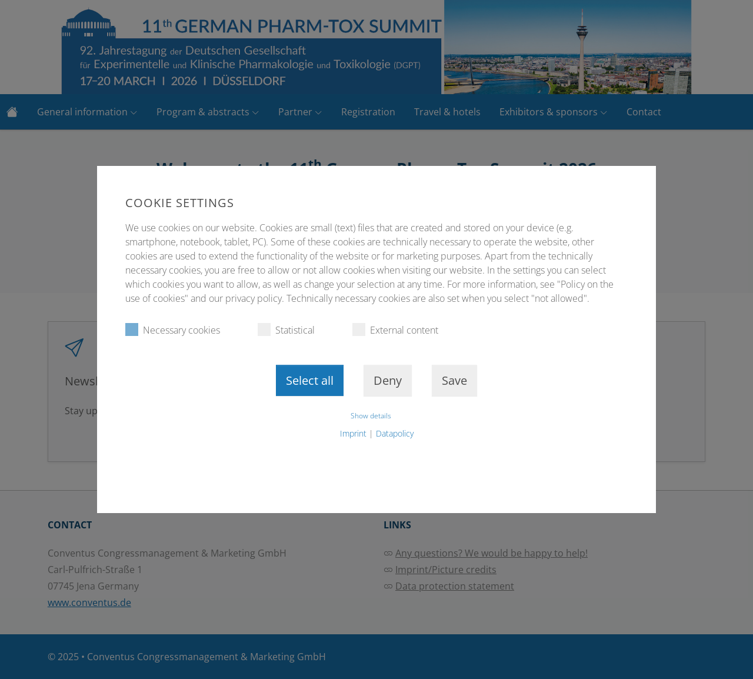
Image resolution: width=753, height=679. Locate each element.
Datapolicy (395, 433)
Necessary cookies (172, 330)
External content (395, 330)
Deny (388, 380)
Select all (310, 380)
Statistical (286, 330)
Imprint (353, 433)
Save (454, 380)
